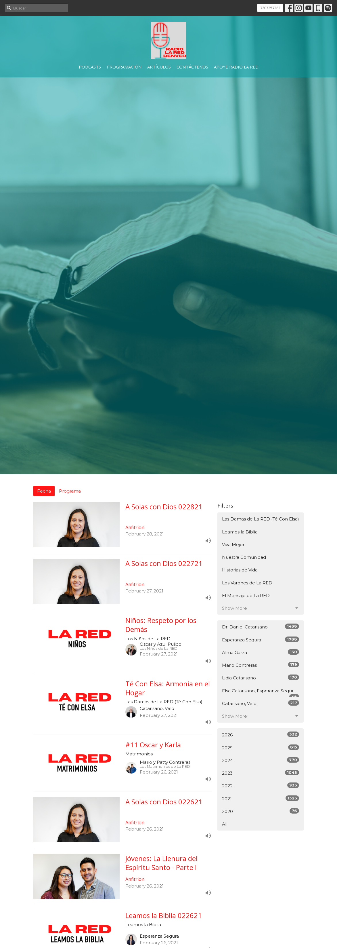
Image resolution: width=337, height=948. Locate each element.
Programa (70, 491)
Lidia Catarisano (260, 678)
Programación (124, 67)
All (224, 824)
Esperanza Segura (260, 640)
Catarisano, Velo (260, 703)
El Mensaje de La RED (246, 595)
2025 (260, 747)
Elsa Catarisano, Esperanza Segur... (260, 692)
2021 (260, 798)
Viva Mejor (233, 544)
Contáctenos (192, 67)
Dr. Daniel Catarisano (260, 627)
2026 (260, 735)
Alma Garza (260, 652)
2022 (260, 785)
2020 (260, 811)
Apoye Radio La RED (236, 67)
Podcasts (90, 67)
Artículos (159, 67)
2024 (260, 760)
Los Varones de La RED (247, 583)
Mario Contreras (260, 665)
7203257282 (270, 7)
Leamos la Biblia (240, 532)
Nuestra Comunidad (244, 557)
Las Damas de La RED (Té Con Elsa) (260, 519)
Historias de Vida (240, 570)
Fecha (44, 491)
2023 (260, 773)
